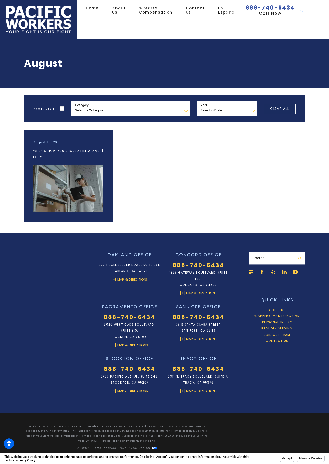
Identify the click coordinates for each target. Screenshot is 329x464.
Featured (44, 108)
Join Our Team (277, 335)
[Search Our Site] (301, 10)
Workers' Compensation (277, 316)
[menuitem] (96, 8)
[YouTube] (295, 272)
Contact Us (277, 341)
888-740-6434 (270, 8)
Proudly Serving (277, 329)
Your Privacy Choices (138, 448)
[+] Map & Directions (129, 279)
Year (204, 105)
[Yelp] (273, 272)
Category (82, 105)
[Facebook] (262, 272)
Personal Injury (277, 322)
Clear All (279, 108)
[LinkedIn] (284, 272)
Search (259, 258)
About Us (277, 310)
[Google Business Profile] (251, 272)
